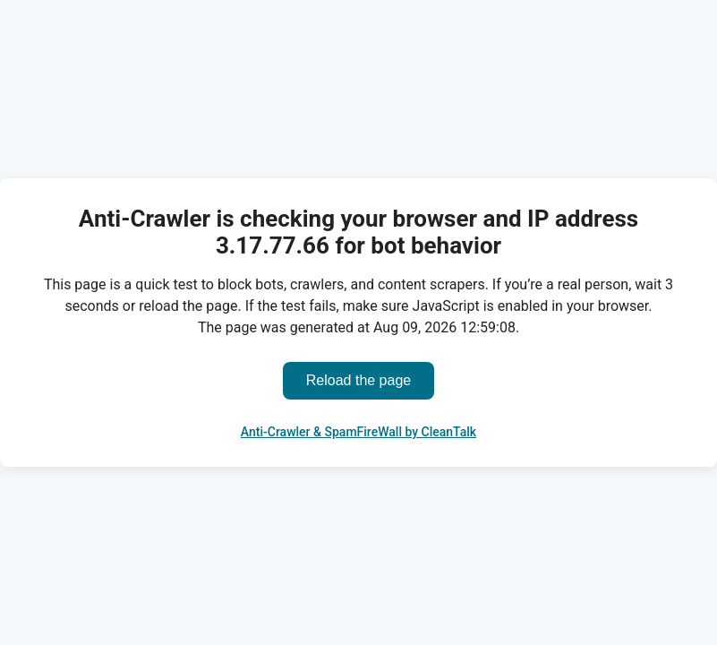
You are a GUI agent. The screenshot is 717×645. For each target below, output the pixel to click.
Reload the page (358, 380)
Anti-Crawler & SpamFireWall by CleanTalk (358, 432)
